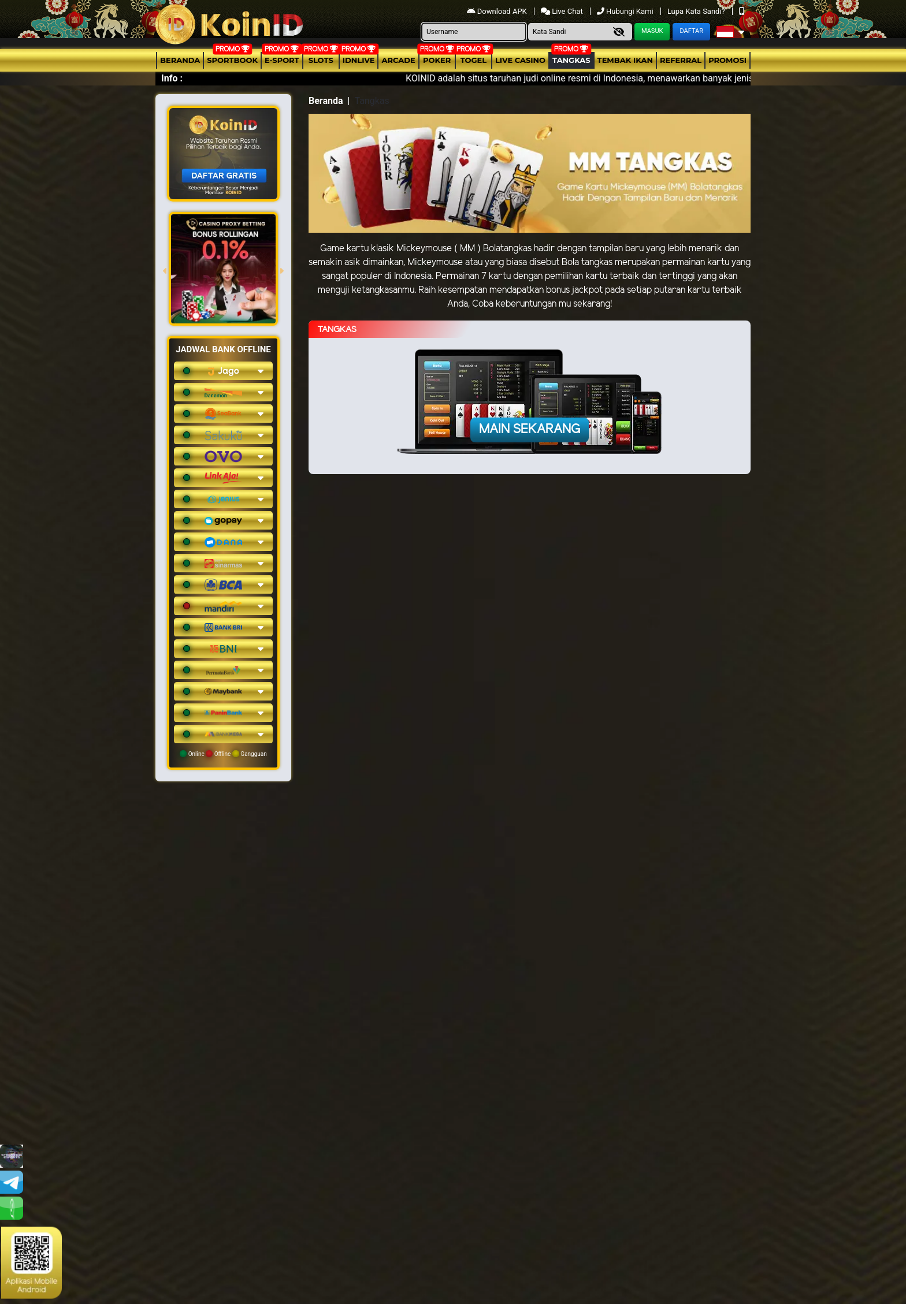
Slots (321, 60)
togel (474, 60)
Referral (680, 60)
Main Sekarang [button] (529, 429)
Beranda (180, 60)
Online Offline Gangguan (223, 753)
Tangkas (571, 60)
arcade (398, 60)
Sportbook (232, 60)
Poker (437, 60)
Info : (172, 78)
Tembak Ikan (625, 60)
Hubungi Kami (626, 11)
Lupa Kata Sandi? (697, 11)
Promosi (727, 60)
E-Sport (282, 60)
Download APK (498, 11)
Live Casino (520, 60)
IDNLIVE (359, 60)
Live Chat (563, 11)
